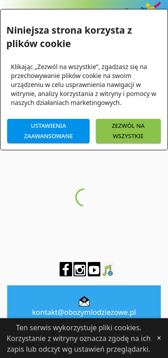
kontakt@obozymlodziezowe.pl (84, 312)
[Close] (159, 338)
